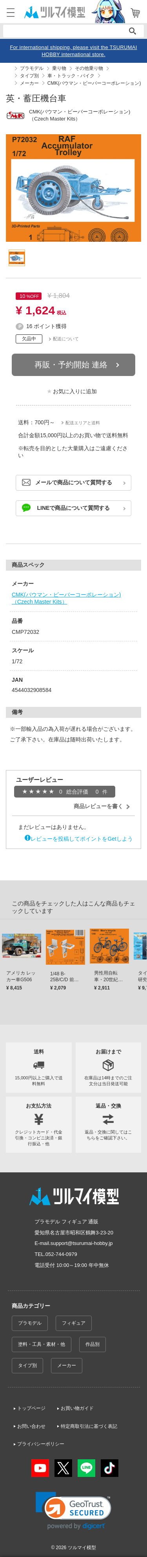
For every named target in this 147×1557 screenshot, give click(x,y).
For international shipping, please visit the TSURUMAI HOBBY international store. (73, 50)
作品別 (92, 1344)
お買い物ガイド (77, 1408)
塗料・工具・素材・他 (41, 1344)
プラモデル (30, 1323)
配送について (66, 338)
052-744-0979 (61, 1254)
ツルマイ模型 (82, 1547)
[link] (73, 1511)
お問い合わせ (31, 1426)
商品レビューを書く (98, 806)
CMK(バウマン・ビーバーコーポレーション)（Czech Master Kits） (66, 598)
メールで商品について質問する (73, 482)
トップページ (31, 1408)
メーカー (66, 1365)
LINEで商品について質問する (73, 508)
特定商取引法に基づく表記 (89, 1426)
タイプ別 (27, 1365)
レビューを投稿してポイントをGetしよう (82, 839)
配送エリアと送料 (82, 422)
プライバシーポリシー (40, 1444)
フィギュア (73, 1323)
